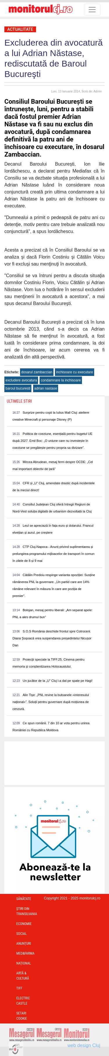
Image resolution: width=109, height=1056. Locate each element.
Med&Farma (25, 953)
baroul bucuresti (18, 388)
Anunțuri (23, 944)
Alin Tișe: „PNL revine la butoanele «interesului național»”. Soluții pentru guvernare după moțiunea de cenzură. (50, 702)
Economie (24, 924)
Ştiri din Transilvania (26, 911)
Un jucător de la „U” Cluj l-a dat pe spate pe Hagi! (57, 680)
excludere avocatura (21, 380)
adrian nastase (45, 388)
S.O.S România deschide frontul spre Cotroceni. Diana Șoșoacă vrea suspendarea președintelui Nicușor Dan (52, 638)
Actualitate (20, 29)
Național (23, 963)
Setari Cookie (21, 1016)
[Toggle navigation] (92, 9)
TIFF (19, 988)
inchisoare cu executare (74, 372)
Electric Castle (23, 1000)
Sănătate (23, 899)
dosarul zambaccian (36, 372)
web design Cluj (83, 1045)
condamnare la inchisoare (61, 380)
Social (21, 934)
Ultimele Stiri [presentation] (19, 401)
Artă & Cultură (22, 975)
